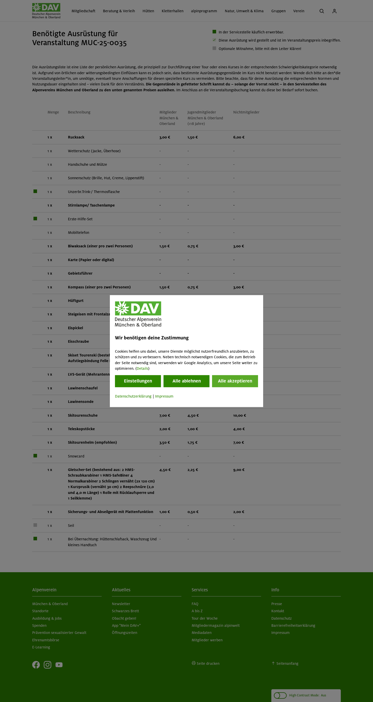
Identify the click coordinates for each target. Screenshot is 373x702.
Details (142, 368)
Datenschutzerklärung (133, 396)
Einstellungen (138, 381)
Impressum (164, 396)
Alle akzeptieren (235, 381)
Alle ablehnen (186, 381)
